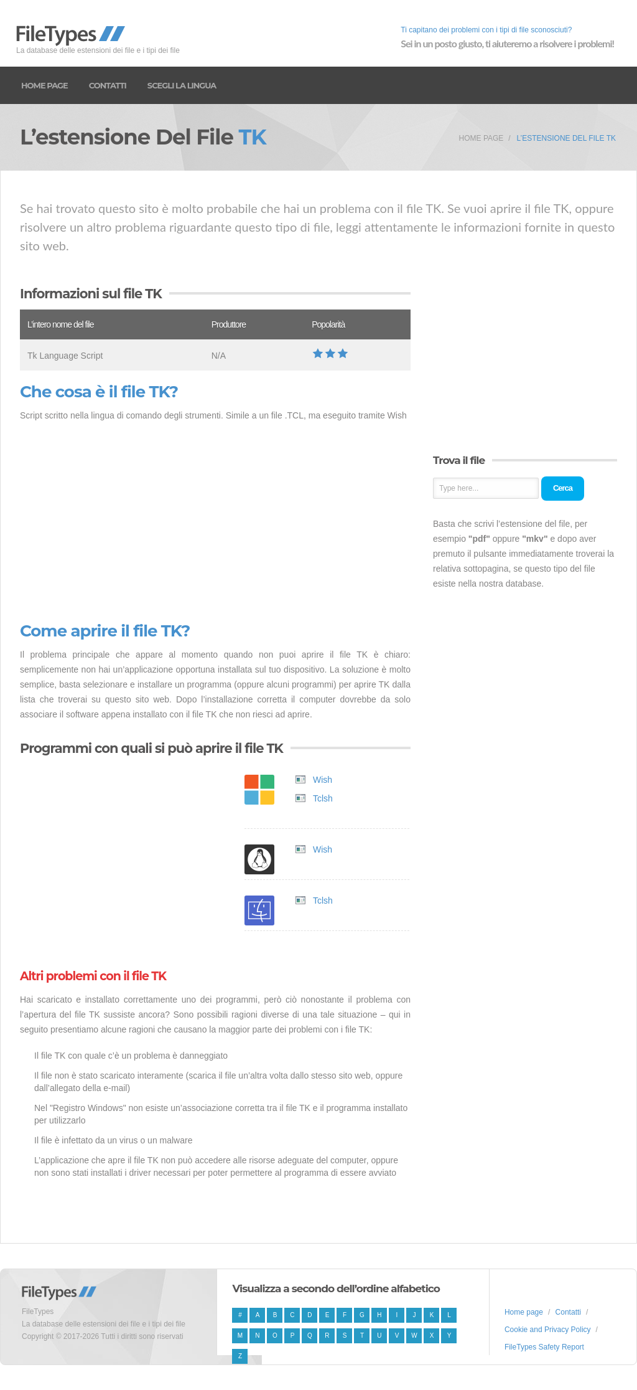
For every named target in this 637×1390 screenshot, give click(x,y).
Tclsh (323, 798)
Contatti (107, 85)
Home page (44, 85)
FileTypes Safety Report (544, 1347)
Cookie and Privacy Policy (547, 1329)
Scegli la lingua (181, 85)
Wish (322, 780)
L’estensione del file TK (566, 138)
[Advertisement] (215, 522)
